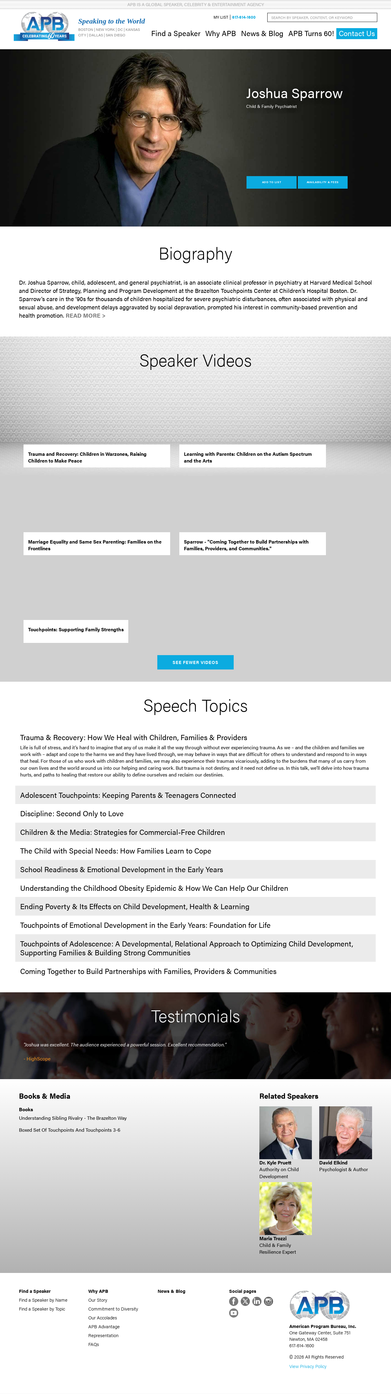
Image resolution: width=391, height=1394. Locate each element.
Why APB (220, 33)
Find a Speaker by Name (43, 1299)
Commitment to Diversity (113, 1308)
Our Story (97, 1299)
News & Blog (262, 33)
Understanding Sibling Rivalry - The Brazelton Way (73, 1118)
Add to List (271, 182)
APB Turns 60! (311, 33)
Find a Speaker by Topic (42, 1308)
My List (221, 17)
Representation (103, 1335)
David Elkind (333, 1162)
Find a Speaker (175, 33)
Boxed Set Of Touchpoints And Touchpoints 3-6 (69, 1129)
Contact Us (357, 33)
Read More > (86, 315)
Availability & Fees (323, 182)
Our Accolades (102, 1317)
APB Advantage (104, 1326)
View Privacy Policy (308, 1366)
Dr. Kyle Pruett (275, 1162)
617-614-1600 (244, 17)
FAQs (93, 1344)
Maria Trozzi (273, 1238)
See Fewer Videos (196, 662)
